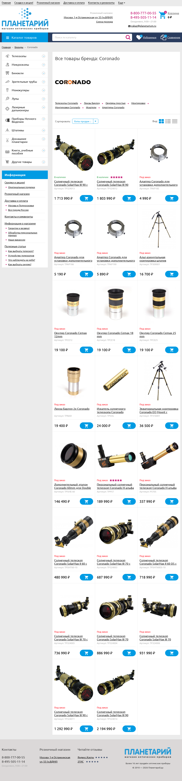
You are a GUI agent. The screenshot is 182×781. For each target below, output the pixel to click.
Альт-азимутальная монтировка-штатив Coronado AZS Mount (153, 260)
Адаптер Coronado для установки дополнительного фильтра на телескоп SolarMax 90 (116, 262)
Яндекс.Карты (86, 757)
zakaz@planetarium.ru (143, 25)
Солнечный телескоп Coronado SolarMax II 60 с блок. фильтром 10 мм (70, 563)
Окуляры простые (115, 103)
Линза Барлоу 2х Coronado (71, 408)
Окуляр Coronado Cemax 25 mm (158, 334)
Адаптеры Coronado (113, 107)
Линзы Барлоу (92, 103)
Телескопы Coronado (66, 103)
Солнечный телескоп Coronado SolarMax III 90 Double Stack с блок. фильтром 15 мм (112, 186)
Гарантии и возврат (19, 228)
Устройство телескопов (21, 255)
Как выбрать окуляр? (19, 264)
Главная (6, 2)
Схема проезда (104, 21)
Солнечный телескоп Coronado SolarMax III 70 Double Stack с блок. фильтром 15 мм (155, 641)
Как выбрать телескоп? (21, 251)
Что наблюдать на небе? (21, 259)
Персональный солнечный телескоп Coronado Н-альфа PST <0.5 (158, 488)
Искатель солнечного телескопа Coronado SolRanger (111, 412)
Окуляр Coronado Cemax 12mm (70, 334)
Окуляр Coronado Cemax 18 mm (115, 334)
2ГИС (81, 761)
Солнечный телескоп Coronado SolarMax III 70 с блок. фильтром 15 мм (71, 639)
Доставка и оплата (74, 2)
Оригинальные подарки (21, 187)
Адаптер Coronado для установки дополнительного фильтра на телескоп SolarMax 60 (73, 262)
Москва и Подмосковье (21, 205)
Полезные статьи (15, 246)
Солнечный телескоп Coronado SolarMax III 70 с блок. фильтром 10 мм (113, 563)
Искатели (91, 107)
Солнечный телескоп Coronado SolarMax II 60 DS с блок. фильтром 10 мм (158, 563)
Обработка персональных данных (22, 234)
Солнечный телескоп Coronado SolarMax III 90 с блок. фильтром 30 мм (71, 184)
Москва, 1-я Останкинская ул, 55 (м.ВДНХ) (88, 17)
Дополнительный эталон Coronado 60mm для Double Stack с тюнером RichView (72, 488)
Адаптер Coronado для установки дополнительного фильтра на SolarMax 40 (159, 184)
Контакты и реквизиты (101, 2)
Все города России (18, 209)
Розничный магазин (48, 2)
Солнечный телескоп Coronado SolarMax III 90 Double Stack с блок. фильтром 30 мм (112, 717)
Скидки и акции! (23, 2)
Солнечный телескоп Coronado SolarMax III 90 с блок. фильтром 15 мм (71, 715)
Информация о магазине (20, 223)
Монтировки (138, 103)
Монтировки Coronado (67, 107)
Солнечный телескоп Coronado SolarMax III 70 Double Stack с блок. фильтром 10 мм (112, 641)
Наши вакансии (16, 239)
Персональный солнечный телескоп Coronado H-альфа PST (115, 488)
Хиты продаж (82, 121)
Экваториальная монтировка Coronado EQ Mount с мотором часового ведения (159, 412)
